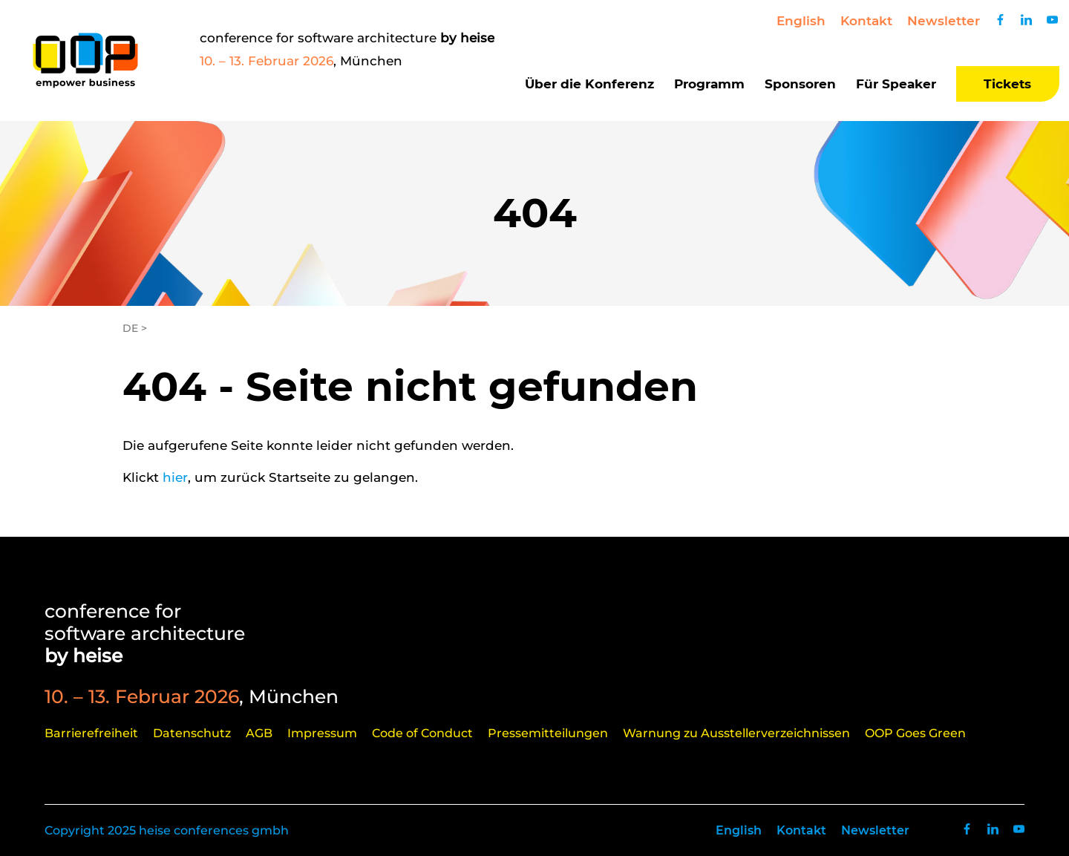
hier (175, 477)
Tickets (1007, 83)
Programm (709, 83)
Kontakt (866, 20)
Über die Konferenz (589, 83)
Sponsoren (800, 83)
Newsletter (943, 20)
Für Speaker (896, 83)
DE (130, 328)
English (801, 20)
